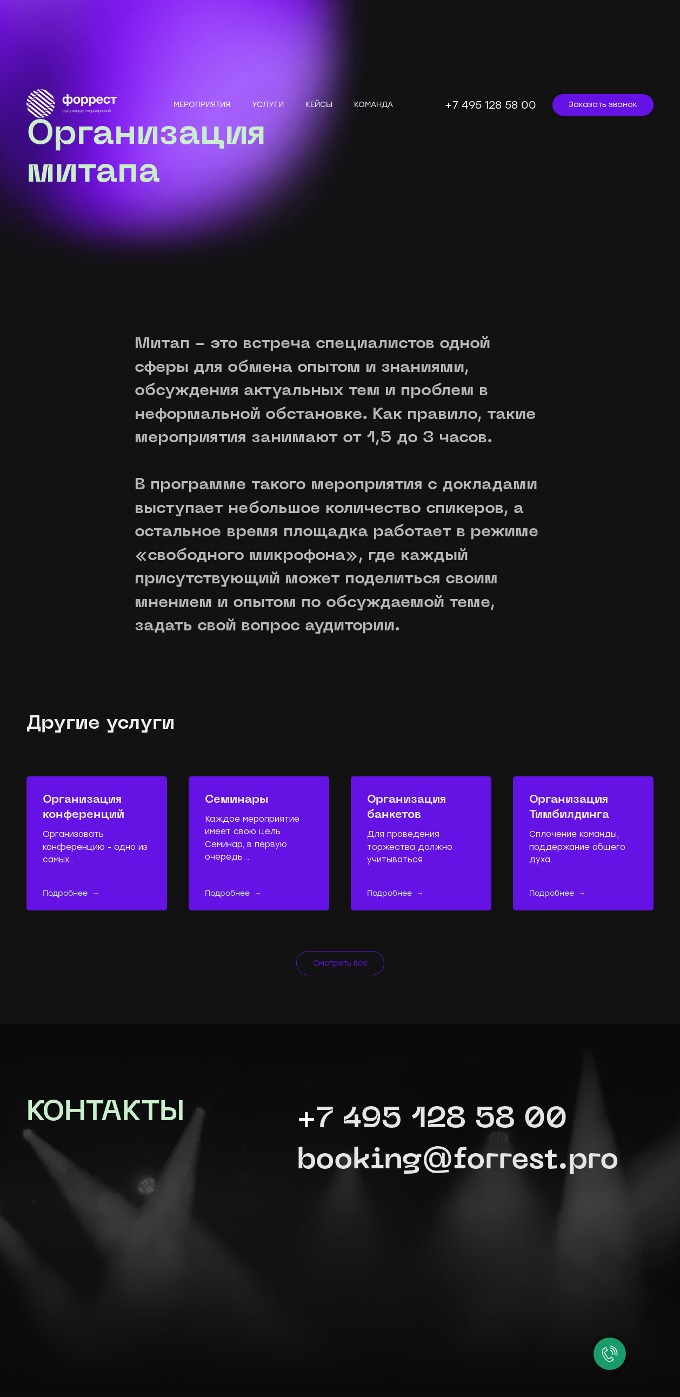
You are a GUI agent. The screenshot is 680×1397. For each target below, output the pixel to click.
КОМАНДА (373, 104)
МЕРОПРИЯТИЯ (202, 104)
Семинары (236, 800)
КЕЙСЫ (318, 104)
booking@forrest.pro (458, 1161)
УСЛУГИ (268, 104)
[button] (603, 105)
